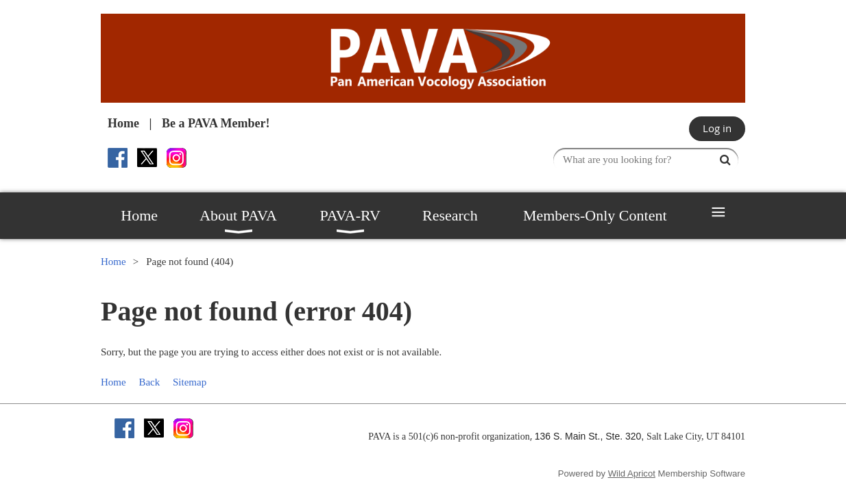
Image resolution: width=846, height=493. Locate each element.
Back (149, 382)
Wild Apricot (631, 473)
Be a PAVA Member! (215, 123)
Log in (717, 128)
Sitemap (189, 382)
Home (123, 123)
